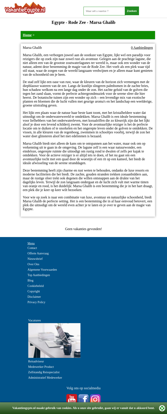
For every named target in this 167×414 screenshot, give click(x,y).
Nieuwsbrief (35, 258)
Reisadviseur (36, 361)
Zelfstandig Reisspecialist (44, 372)
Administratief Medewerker (45, 377)
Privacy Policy (36, 302)
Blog (30, 280)
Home (27, 35)
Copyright (34, 291)
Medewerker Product (41, 366)
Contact (32, 248)
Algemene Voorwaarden (42, 269)
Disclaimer (34, 296)
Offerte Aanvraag (38, 253)
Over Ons (33, 264)
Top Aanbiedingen (39, 275)
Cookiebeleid (36, 286)
